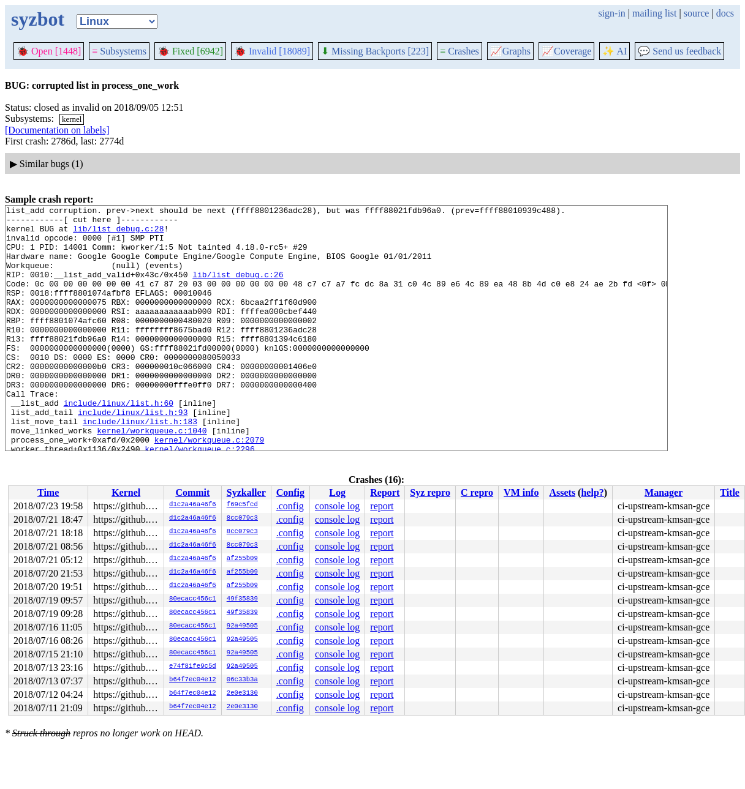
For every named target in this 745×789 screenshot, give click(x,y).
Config (290, 492)
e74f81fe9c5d (192, 666)
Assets (562, 492)
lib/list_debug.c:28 (118, 233)
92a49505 (242, 626)
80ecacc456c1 (192, 599)
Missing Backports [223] (375, 51)
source (696, 13)
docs (725, 13)
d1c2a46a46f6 (192, 505)
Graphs (510, 51)
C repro (477, 492)
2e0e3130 (242, 693)
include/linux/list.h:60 (118, 443)
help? (592, 492)
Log (337, 492)
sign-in (611, 13)
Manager (664, 492)
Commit (192, 492)
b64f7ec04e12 (192, 680)
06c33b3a (242, 680)
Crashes (459, 51)
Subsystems (119, 51)
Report (384, 492)
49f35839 (242, 599)
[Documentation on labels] (57, 130)
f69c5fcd (242, 505)
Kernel (126, 492)
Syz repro (430, 492)
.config (290, 506)
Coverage (566, 51)
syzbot (37, 19)
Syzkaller (246, 492)
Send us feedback (679, 51)
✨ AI (614, 51)
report (381, 506)
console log (337, 506)
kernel (71, 119)
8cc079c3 (242, 518)
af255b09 (242, 559)
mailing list (654, 13)
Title (729, 492)
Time (48, 492)
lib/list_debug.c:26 (237, 288)
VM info (521, 492)
